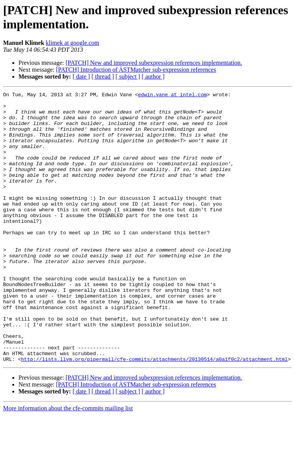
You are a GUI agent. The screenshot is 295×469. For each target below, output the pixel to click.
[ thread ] (102, 76)
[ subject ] (128, 76)
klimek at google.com (72, 42)
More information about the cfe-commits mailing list (68, 462)
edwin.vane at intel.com (172, 95)
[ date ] (81, 76)
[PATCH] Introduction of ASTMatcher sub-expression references (136, 69)
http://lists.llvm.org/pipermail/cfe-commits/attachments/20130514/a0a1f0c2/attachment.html (154, 413)
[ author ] (153, 76)
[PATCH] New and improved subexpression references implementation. (154, 62)
